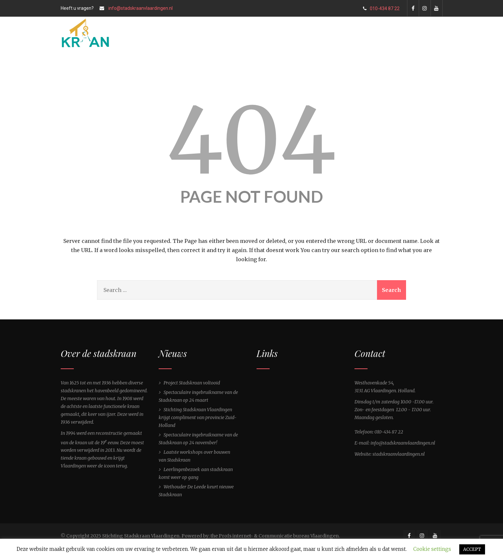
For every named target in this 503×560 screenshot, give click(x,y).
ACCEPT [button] (472, 549)
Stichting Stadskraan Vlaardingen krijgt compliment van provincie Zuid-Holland (198, 417)
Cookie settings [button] (432, 549)
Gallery (290, 70)
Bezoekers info (246, 70)
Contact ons (420, 70)
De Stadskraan (164, 70)
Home (122, 70)
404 (251, 140)
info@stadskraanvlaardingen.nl (140, 8)
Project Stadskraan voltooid (192, 383)
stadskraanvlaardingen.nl (398, 454)
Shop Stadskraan (370, 70)
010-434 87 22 (381, 8)
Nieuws (204, 70)
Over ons (325, 70)
